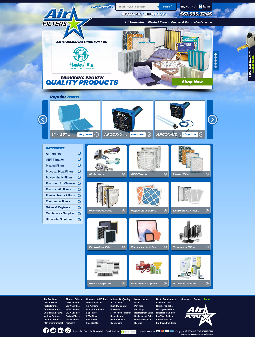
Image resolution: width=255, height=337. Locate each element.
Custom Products (52, 319)
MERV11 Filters (73, 306)
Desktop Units (51, 302)
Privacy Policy (77, 331)
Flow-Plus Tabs (163, 302)
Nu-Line (138, 323)
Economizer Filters (58, 201)
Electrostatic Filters (58, 189)
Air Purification (135, 22)
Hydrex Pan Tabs (164, 306)
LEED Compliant (94, 302)
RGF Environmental (53, 323)
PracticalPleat (72, 319)
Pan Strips (139, 309)
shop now (85, 134)
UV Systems (116, 323)
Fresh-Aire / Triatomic (120, 313)
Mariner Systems (52, 316)
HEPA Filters (92, 316)
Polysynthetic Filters (59, 177)
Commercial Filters (96, 299)
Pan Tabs (138, 306)
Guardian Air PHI (52, 309)
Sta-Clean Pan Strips (166, 323)
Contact (197, 299)
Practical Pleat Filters (60, 171)
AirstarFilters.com (207, 334)
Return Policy (88, 331)
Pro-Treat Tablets (164, 316)
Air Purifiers (54, 153)
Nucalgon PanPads (165, 313)
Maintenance (203, 22)
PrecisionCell (92, 323)
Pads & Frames (117, 319)
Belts (136, 302)
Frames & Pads (181, 22)
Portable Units (51, 306)
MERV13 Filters (73, 309)
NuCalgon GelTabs (165, 309)
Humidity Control (118, 306)
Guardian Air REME (53, 313)
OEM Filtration (55, 159)
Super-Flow (91, 319)
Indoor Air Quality (120, 299)
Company (186, 299)
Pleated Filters (158, 22)
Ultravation (115, 309)
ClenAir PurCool (164, 319)
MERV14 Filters (73, 313)
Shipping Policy (99, 331)
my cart (186, 6)
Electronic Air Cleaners (61, 183)
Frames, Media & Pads (60, 195)
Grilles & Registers (58, 207)
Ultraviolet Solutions (59, 219)
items (205, 6)
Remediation (116, 316)
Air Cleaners (116, 302)
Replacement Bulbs (143, 313)
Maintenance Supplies (60, 213)
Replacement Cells (143, 316)
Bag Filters (91, 313)
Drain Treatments (166, 299)
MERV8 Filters (72, 302)
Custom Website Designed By (191, 334)
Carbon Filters (73, 316)
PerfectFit (70, 323)
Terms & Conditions (112, 331)
